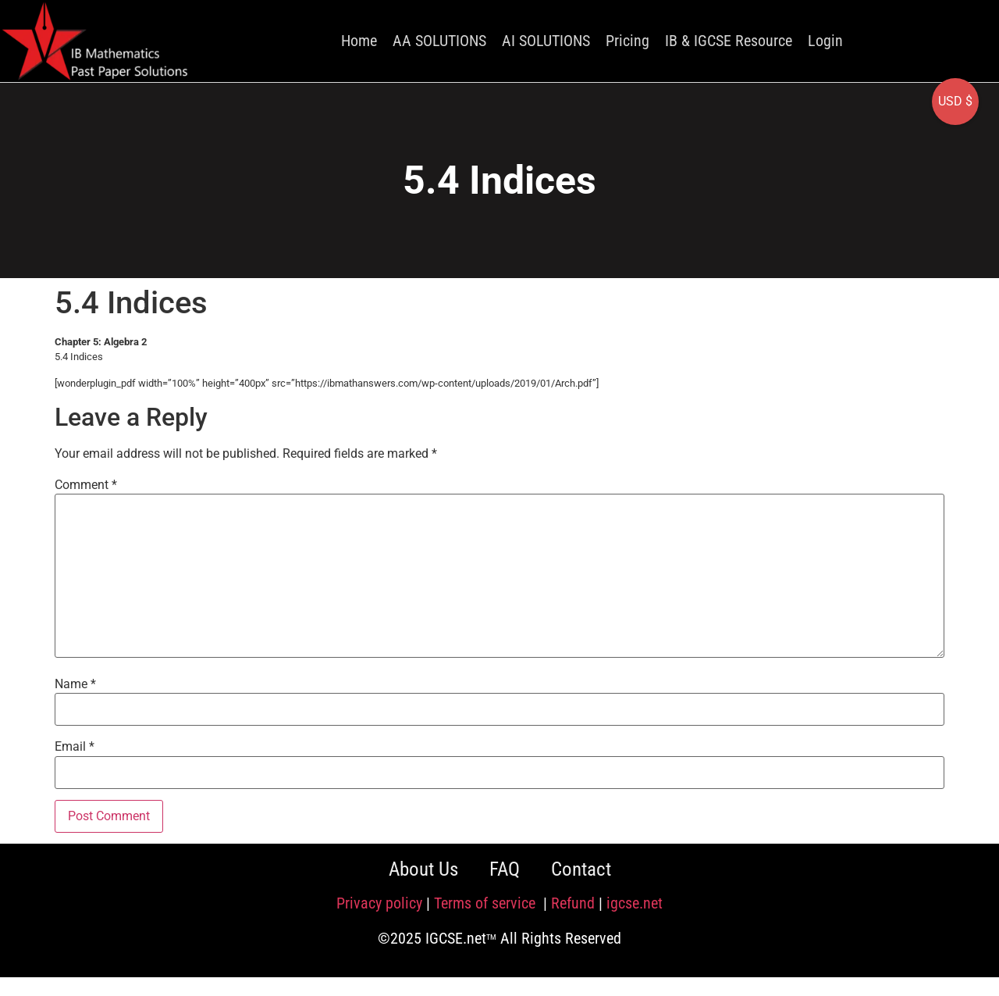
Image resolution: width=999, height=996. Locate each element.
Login (825, 40)
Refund (573, 903)
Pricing (627, 40)
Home (359, 40)
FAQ (504, 869)
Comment (86, 485)
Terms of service (486, 903)
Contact (581, 869)
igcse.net (634, 903)
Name (75, 684)
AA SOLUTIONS (439, 40)
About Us (423, 869)
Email (74, 747)
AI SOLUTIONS (546, 40)
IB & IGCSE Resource (728, 40)
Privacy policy (379, 903)
